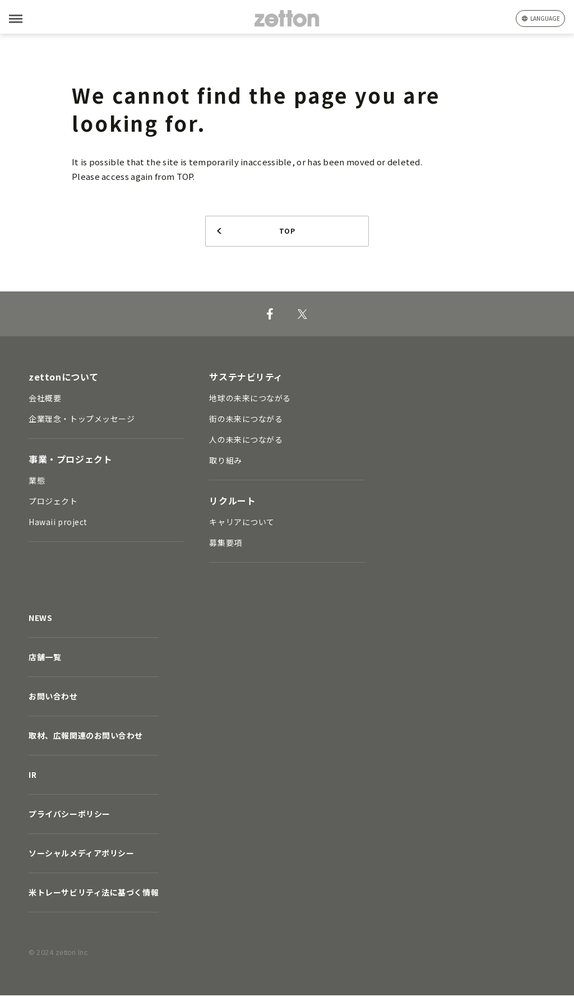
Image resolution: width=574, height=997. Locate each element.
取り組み (225, 461)
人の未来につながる (246, 441)
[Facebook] (270, 315)
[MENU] (33, 19)
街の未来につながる (246, 420)
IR (32, 776)
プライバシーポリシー (69, 815)
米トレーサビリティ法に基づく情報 (94, 893)
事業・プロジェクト (70, 460)
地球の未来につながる (250, 399)
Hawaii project (58, 523)
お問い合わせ (53, 697)
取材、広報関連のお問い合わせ (86, 737)
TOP (287, 232)
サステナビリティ (246, 378)
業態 (37, 482)
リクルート (232, 502)
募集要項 (225, 544)
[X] (302, 315)
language (545, 18)
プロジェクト (53, 502)
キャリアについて (241, 523)
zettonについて (64, 378)
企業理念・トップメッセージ (82, 420)
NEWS (40, 619)
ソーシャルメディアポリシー (81, 854)
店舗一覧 (45, 658)
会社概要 (45, 399)
